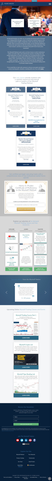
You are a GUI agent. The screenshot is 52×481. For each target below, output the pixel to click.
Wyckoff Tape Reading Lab (26, 374)
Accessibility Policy (33, 477)
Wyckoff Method (20, 454)
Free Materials (31, 454)
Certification (32, 465)
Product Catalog (20, 458)
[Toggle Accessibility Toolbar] (49, 478)
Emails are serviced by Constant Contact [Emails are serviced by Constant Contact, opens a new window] (8, 430)
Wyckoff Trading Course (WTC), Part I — (15, 96)
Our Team (20, 461)
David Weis (20, 465)
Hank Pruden (32, 461)
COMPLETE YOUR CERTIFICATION (26, 209)
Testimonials (32, 458)
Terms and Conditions (8, 477)
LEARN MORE (16, 126)
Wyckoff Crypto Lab (26, 345)
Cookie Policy (25, 477)
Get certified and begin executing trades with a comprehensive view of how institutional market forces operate (26, 176)
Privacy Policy (17, 477)
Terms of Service (43, 477)
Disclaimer (26, 478)
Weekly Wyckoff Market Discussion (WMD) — (26, 140)
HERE (41, 69)
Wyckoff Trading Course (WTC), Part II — (36, 96)
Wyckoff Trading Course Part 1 (26, 315)
